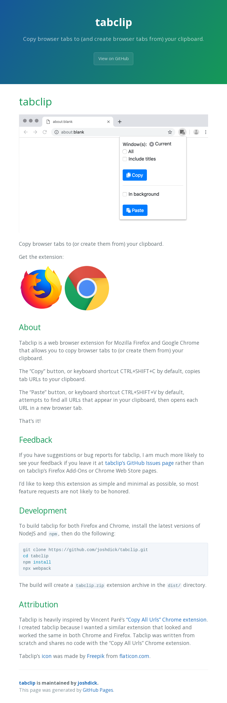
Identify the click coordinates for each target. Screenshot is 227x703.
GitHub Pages (98, 690)
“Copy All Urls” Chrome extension (166, 619)
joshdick (87, 683)
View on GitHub (113, 58)
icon (47, 655)
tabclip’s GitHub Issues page (139, 462)
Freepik (96, 655)
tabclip (27, 683)
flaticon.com (134, 655)
